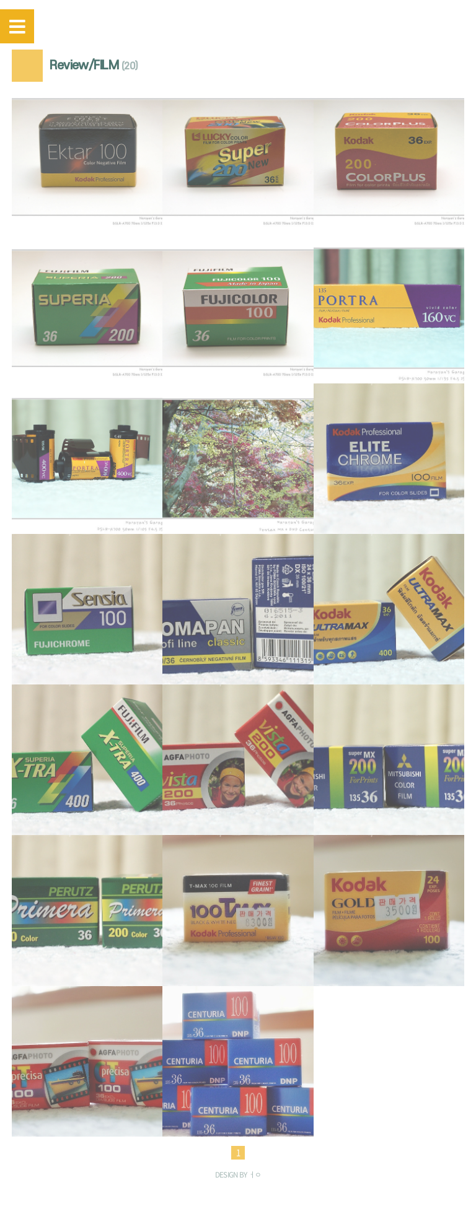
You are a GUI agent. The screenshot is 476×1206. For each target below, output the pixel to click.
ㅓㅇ (255, 1174)
